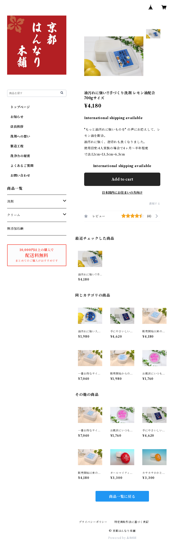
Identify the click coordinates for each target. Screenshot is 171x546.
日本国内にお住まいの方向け (122, 193)
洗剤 (10, 201)
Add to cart (122, 179)
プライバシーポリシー (93, 522)
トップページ (18, 107)
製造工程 (15, 146)
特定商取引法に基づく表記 (131, 522)
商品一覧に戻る (122, 496)
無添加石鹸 (15, 229)
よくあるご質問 (20, 166)
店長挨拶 (15, 127)
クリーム (13, 215)
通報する (154, 203)
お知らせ (15, 117)
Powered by (122, 538)
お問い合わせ (18, 175)
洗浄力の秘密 (18, 156)
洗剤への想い (18, 136)
